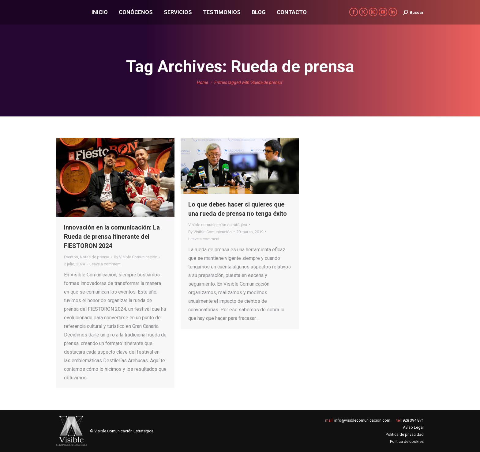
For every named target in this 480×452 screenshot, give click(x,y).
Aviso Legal (413, 427)
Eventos (71, 257)
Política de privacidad (405, 434)
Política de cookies (407, 441)
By (135, 257)
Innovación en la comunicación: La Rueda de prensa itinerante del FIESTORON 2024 (112, 236)
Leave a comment (105, 264)
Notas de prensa (94, 257)
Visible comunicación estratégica (217, 224)
